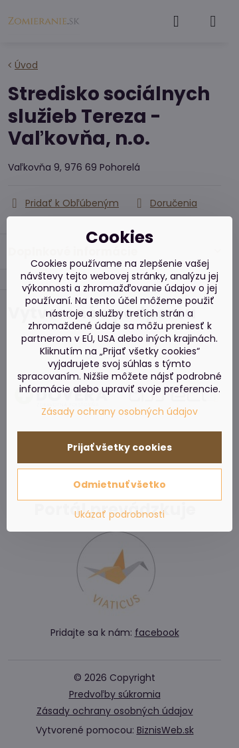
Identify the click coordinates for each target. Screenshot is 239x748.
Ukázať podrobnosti (119, 514)
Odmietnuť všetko (119, 484)
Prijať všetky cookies (119, 447)
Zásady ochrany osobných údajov (119, 411)
